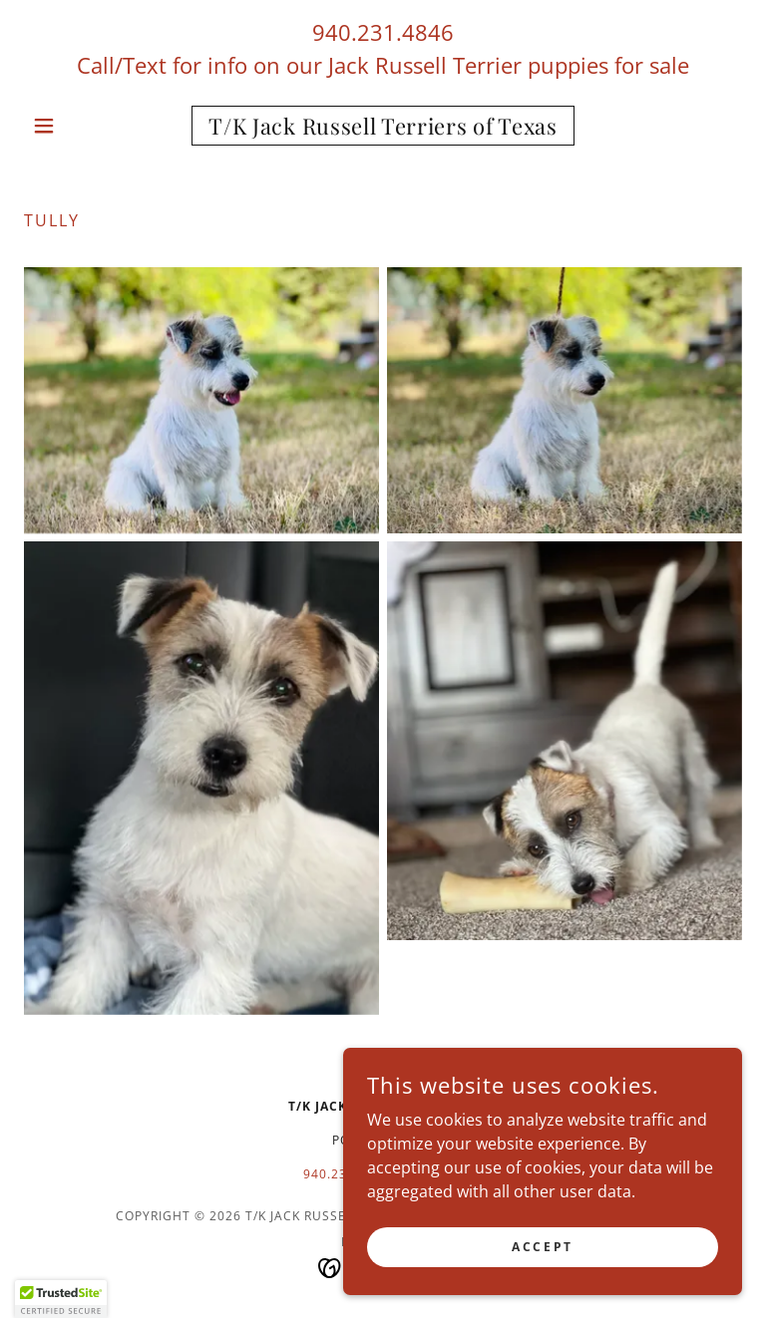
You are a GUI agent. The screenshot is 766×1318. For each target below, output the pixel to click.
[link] (383, 129)
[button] (78, 126)
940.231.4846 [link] (383, 32)
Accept (542, 1246)
